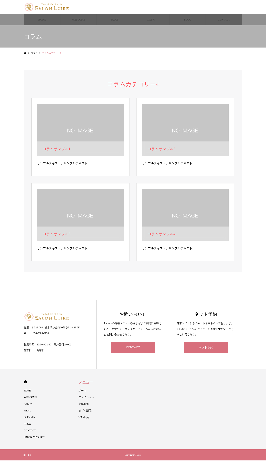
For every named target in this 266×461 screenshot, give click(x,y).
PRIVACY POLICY (34, 437)
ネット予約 (205, 347)
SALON (114, 20)
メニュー (86, 383)
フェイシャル (86, 397)
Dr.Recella (29, 417)
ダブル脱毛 (85, 411)
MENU (151, 20)
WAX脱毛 (84, 417)
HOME (42, 20)
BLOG (187, 20)
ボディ (82, 391)
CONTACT (224, 20)
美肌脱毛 (84, 404)
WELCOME (78, 20)
